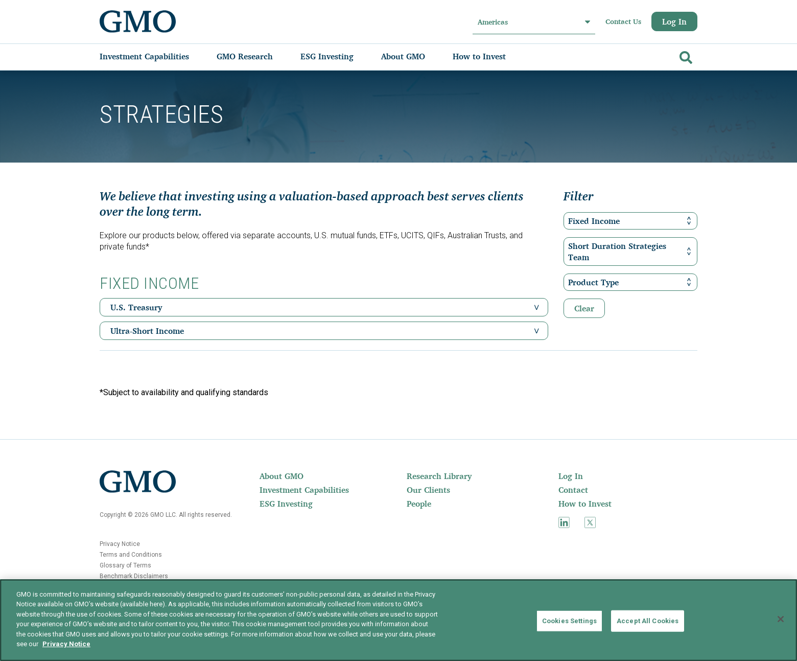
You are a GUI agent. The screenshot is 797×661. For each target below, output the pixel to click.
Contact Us (623, 21)
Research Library (439, 476)
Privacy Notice (120, 544)
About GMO (281, 476)
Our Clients (428, 490)
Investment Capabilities (304, 490)
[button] (536, 307)
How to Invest (585, 503)
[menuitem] (154, 56)
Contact (573, 490)
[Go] (684, 55)
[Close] (780, 619)
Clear (584, 308)
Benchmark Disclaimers (134, 576)
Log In (674, 21)
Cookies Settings (569, 621)
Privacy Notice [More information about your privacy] (66, 644)
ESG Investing (286, 503)
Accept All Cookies (647, 621)
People (419, 503)
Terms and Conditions (131, 554)
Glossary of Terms (125, 565)
